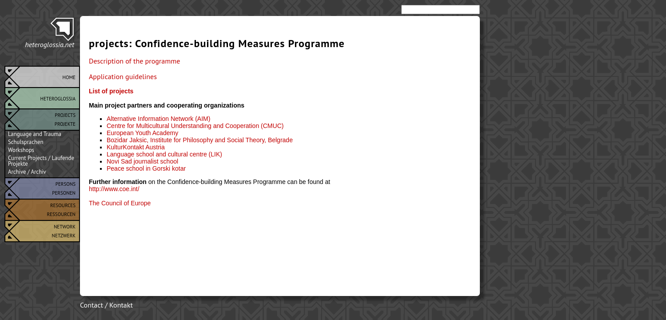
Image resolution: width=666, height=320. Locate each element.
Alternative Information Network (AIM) (158, 118)
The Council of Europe (120, 203)
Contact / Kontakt (106, 304)
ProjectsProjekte (65, 119)
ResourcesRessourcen (61, 209)
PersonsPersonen (64, 187)
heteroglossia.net (49, 44)
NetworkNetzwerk (64, 230)
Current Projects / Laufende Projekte (41, 161)
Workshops (21, 150)
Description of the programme (134, 60)
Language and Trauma (34, 134)
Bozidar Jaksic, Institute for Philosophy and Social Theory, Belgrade (200, 140)
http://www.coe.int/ (114, 188)
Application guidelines (123, 76)
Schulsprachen (25, 142)
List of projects (111, 91)
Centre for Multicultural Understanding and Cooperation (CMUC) (195, 125)
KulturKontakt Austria (136, 147)
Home (69, 76)
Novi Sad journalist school (142, 161)
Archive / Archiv (27, 172)
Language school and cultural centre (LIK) (164, 154)
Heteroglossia (58, 97)
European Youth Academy (142, 132)
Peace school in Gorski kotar (146, 168)
